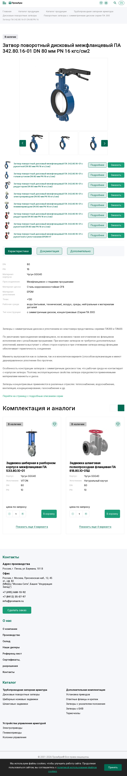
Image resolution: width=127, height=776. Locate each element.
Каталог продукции (29, 11)
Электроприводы (12, 727)
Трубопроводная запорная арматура (93, 11)
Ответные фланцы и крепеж (82, 699)
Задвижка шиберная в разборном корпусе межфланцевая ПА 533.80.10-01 (30, 467)
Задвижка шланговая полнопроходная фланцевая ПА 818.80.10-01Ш (92, 467)
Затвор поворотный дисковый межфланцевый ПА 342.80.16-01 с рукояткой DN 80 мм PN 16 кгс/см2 (48, 165)
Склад (6, 641)
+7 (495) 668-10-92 (14, 592)
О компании (10, 628)
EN (121, 3)
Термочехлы (73, 713)
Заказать (116, 165)
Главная (7, 11)
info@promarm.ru (13, 601)
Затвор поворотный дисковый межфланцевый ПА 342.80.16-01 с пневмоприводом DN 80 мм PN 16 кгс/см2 (48, 205)
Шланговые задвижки (15, 703)
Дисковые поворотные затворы (20, 15)
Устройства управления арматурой (24, 723)
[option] (63, 94)
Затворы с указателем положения (85, 703)
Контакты (9, 672)
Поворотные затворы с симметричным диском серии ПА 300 (77, 15)
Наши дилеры (11, 647)
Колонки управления (14, 737)
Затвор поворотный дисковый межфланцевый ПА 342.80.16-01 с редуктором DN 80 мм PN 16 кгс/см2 (48, 185)
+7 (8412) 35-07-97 (14, 596)
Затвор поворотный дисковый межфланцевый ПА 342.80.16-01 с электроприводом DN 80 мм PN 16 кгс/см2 (48, 195)
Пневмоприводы (12, 732)
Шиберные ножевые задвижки (20, 699)
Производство (11, 635)
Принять (113, 767)
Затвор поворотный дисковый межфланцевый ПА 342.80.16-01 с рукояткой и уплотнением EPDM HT (48, 235)
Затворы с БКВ (74, 708)
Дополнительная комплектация (85, 689)
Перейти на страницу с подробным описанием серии (33, 396)
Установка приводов (78, 694)
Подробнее (97, 165)
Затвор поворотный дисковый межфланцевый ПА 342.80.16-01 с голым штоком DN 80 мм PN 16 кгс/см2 (48, 175)
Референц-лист (12, 653)
